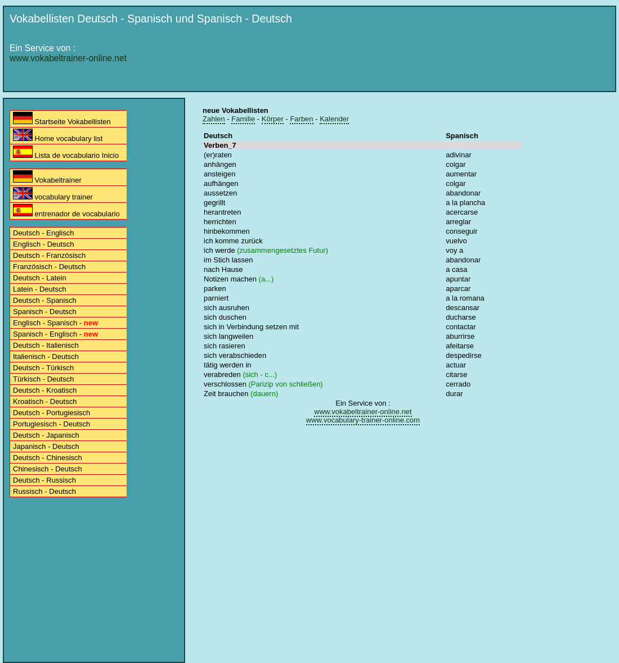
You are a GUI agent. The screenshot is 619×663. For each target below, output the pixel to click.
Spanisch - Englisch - (55, 334)
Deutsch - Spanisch (45, 300)
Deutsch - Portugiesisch (51, 412)
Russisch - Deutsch (44, 491)
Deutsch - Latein (39, 278)
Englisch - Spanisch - (55, 323)
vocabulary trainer (53, 194)
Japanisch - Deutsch (46, 446)
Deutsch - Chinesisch (47, 457)
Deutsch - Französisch (49, 255)
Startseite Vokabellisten (62, 119)
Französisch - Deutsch (49, 266)
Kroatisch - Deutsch (45, 401)
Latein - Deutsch (39, 289)
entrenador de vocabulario (66, 211)
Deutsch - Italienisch (46, 345)
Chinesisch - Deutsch (47, 469)
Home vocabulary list (57, 136)
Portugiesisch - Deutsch (51, 424)
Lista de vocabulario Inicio (66, 153)
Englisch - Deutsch (43, 244)
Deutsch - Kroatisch (45, 390)
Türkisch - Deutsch (43, 379)
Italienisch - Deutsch (46, 356)
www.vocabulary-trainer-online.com (363, 420)
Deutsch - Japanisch (46, 435)
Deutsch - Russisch (44, 480)
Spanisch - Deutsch (45, 311)
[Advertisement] (316, 113)
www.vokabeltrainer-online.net (68, 58)
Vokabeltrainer (47, 177)
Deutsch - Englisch (43, 233)
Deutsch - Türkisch (43, 368)
